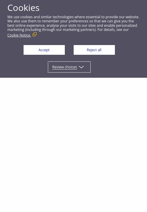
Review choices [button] (64, 66)
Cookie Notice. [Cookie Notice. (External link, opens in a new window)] (19, 35)
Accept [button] (44, 49)
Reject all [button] (94, 49)
